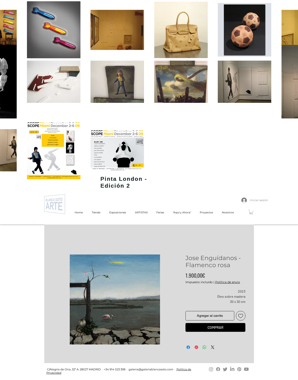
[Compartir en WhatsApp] (204, 347)
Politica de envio (227, 282)
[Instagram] (211, 369)
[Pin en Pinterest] (196, 347)
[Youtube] (246, 369)
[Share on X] (212, 347)
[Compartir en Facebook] (188, 347)
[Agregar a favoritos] (240, 315)
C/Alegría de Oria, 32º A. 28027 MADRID (73, 369)
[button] (251, 212)
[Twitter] (225, 369)
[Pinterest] (239, 369)
